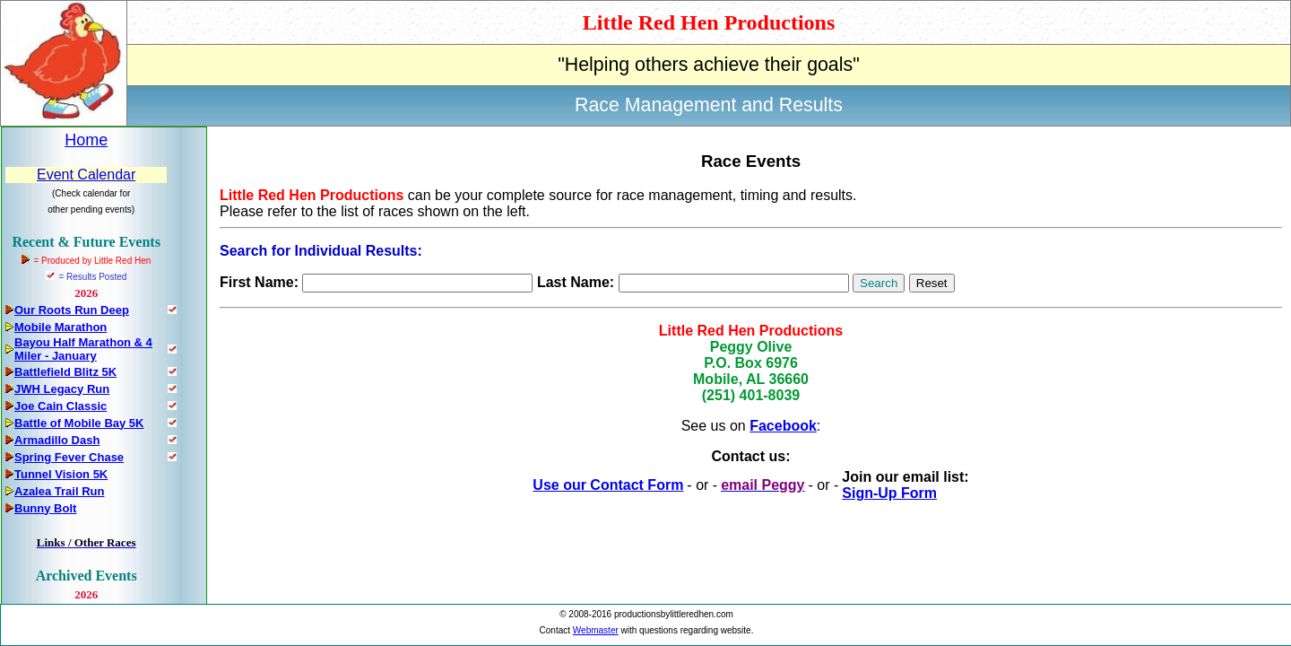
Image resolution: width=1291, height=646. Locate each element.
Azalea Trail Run (59, 491)
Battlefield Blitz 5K (65, 372)
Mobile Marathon (60, 327)
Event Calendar (86, 174)
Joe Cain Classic (60, 406)
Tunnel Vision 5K (61, 474)
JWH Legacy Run (61, 389)
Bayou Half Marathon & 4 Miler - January (83, 349)
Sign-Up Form (889, 493)
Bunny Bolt (45, 508)
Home (86, 140)
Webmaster (596, 630)
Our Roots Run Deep (71, 310)
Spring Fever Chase (69, 457)
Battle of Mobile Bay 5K (78, 423)
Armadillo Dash (57, 440)
